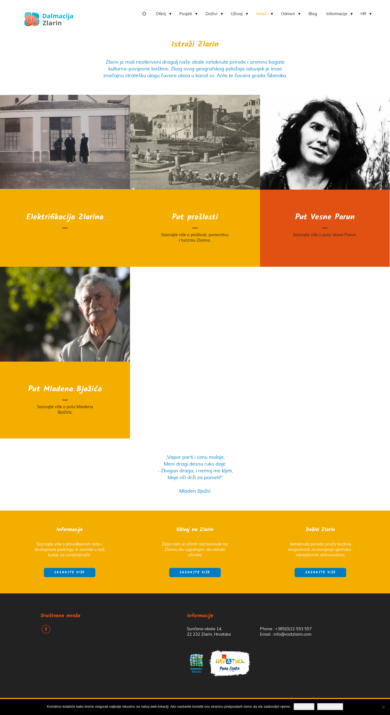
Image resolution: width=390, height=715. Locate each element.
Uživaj (237, 14)
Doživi (211, 14)
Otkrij (161, 14)
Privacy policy (330, 706)
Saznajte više (69, 572)
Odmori (288, 14)
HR (363, 14)
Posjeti (185, 14)
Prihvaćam (304, 706)
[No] (383, 707)
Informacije (336, 14)
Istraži (262, 14)
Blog (312, 14)
